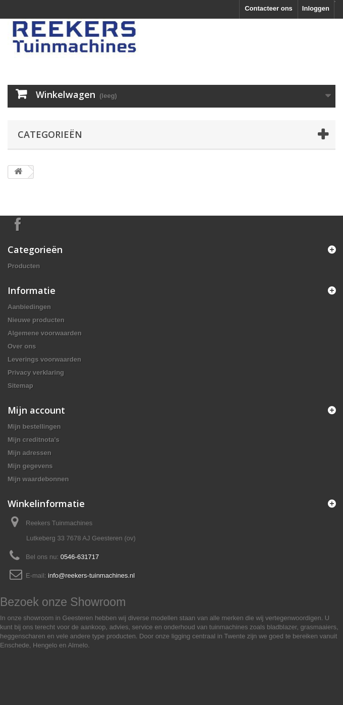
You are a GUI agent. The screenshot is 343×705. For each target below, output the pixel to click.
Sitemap (20, 385)
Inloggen (315, 8)
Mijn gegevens (30, 466)
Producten (24, 266)
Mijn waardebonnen (38, 479)
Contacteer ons (269, 8)
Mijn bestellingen (34, 426)
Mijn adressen (29, 453)
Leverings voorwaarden (44, 359)
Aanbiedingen (29, 307)
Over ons (22, 346)
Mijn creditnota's (34, 439)
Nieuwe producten (36, 320)
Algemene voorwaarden (45, 333)
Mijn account (36, 410)
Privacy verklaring (36, 372)
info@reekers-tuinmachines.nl (91, 575)
